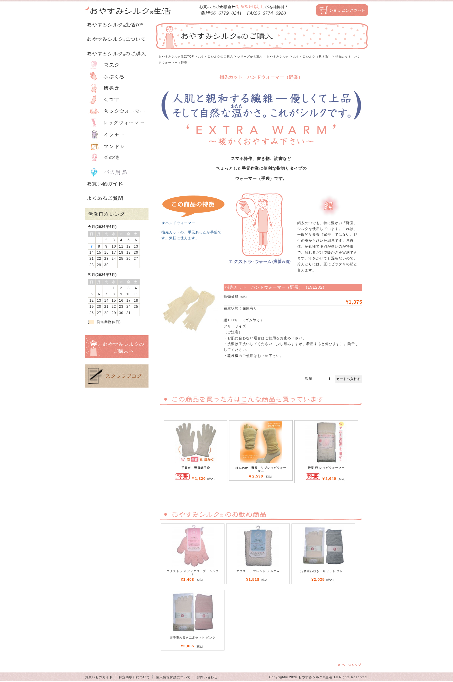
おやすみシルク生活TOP (176, 56)
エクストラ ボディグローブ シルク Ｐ (193, 572)
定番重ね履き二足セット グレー (323, 571)
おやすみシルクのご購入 (215, 56)
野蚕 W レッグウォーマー (326, 467)
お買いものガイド (99, 677)
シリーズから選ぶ (250, 56)
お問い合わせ (207, 677)
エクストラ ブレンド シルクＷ (258, 571)
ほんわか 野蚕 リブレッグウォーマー (260, 469)
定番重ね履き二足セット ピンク (193, 637)
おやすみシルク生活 (128, 10)
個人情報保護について (173, 677)
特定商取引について (134, 677)
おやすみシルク (278, 56)
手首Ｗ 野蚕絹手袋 (195, 467)
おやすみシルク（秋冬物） (312, 56)
